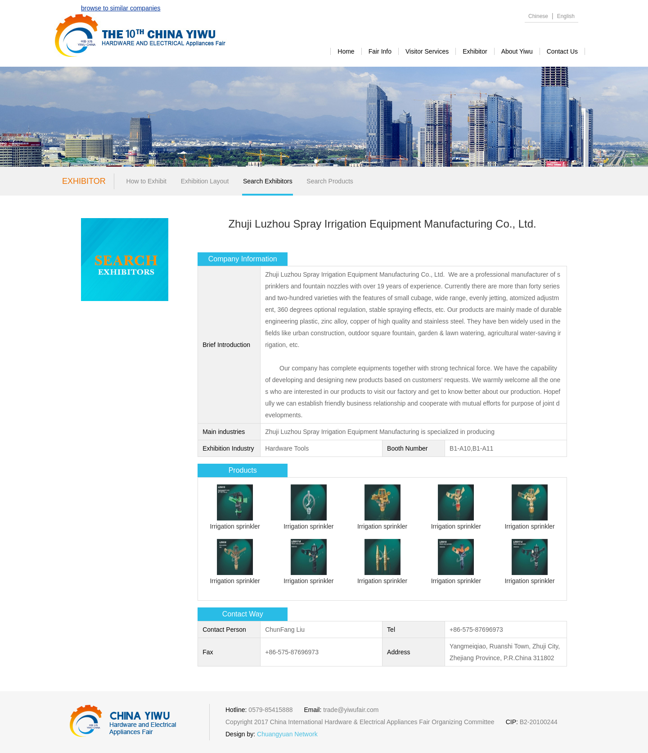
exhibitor (475, 51)
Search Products (329, 181)
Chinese (538, 16)
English (566, 16)
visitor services (427, 51)
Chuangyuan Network (287, 734)
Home (346, 51)
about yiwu (517, 51)
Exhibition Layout (205, 181)
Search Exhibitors (267, 181)
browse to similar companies (121, 8)
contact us (562, 51)
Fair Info (380, 51)
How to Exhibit (146, 181)
